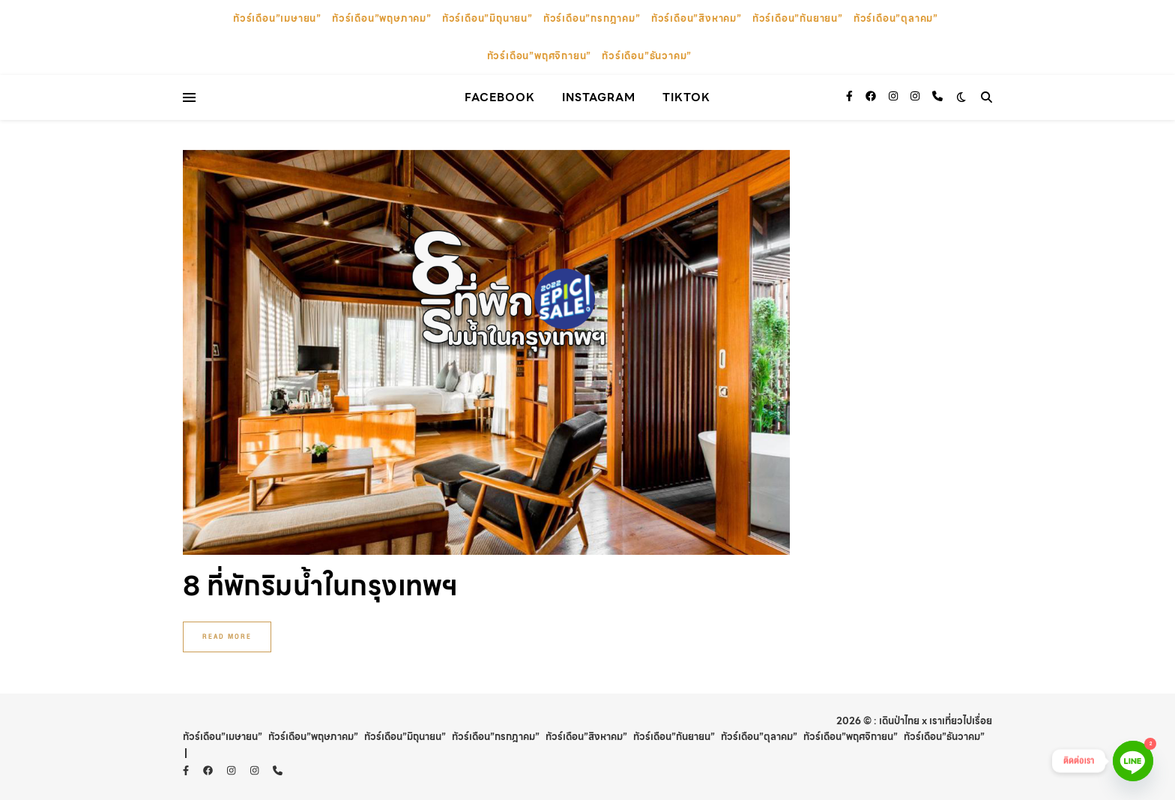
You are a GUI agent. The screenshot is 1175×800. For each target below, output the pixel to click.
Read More (227, 637)
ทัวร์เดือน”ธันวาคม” (647, 56)
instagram (598, 97)
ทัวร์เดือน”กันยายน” (797, 18)
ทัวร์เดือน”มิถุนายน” (487, 18)
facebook (500, 97)
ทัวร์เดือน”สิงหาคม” (696, 18)
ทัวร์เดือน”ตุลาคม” (896, 18)
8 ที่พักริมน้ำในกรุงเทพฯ (321, 586)
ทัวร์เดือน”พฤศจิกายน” (539, 56)
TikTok (686, 97)
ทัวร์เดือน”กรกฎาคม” (592, 18)
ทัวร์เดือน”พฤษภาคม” (382, 18)
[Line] (1133, 761)
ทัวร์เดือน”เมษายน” (277, 18)
